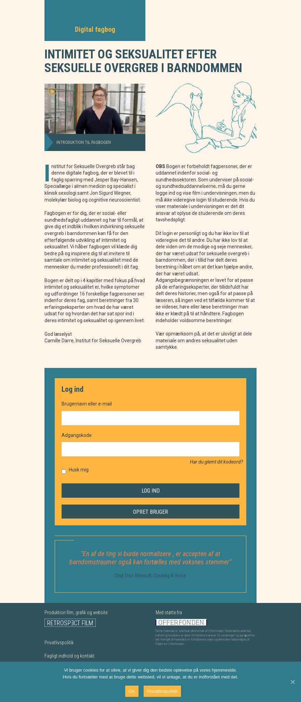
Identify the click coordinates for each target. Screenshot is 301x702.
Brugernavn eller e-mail (87, 404)
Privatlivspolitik (59, 642)
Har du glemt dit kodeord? (216, 462)
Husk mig (79, 469)
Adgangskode (77, 435)
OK (132, 691)
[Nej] (292, 681)
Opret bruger (150, 512)
